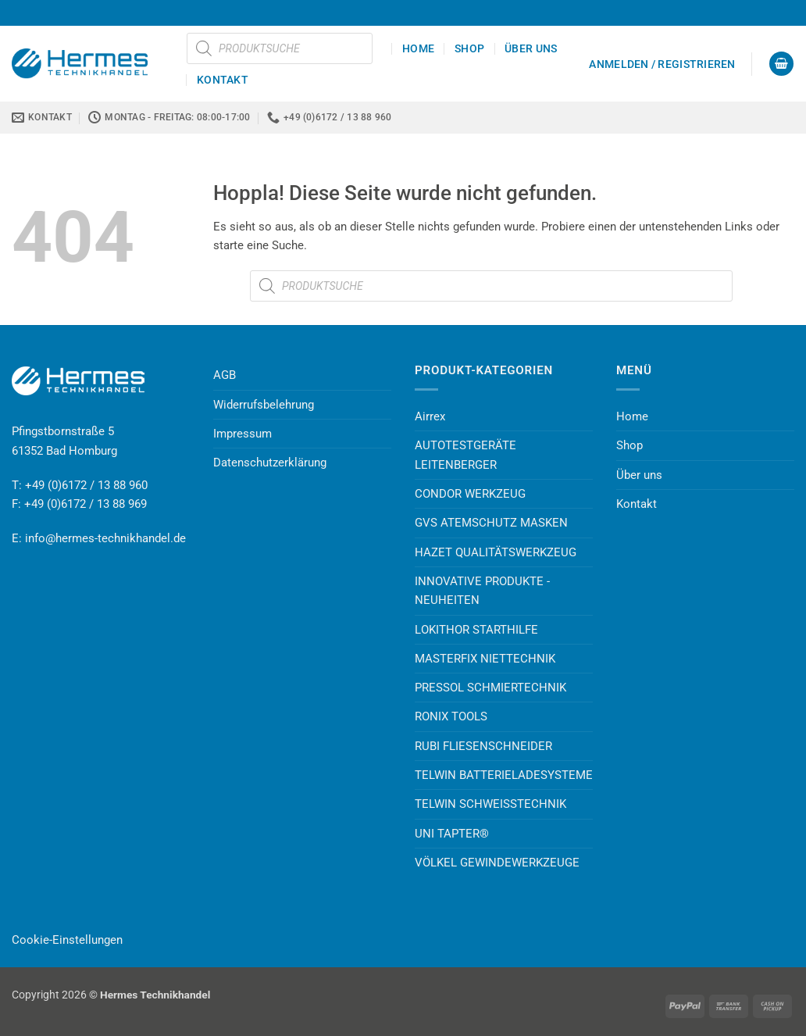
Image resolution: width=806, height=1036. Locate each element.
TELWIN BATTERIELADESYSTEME (504, 775)
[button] (662, 64)
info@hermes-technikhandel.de (105, 538)
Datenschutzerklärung (269, 462)
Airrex (430, 416)
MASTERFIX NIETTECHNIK (485, 659)
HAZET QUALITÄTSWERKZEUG (495, 552)
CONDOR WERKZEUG (470, 494)
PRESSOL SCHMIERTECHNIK (490, 688)
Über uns (531, 48)
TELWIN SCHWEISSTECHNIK (490, 804)
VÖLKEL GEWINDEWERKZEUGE (497, 863)
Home (418, 48)
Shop (469, 48)
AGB (224, 375)
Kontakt (222, 79)
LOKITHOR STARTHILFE (476, 630)
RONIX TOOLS (451, 716)
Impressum (242, 434)
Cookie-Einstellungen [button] (67, 940)
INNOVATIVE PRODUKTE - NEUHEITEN (482, 590)
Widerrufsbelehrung (263, 405)
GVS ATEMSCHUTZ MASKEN (491, 523)
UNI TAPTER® (452, 834)
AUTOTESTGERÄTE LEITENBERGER (465, 454)
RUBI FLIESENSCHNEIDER (483, 746)
